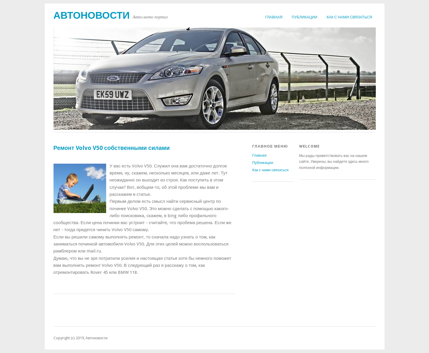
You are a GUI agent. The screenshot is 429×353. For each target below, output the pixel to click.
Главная (273, 17)
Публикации (304, 17)
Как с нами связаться (349, 17)
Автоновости (92, 15)
